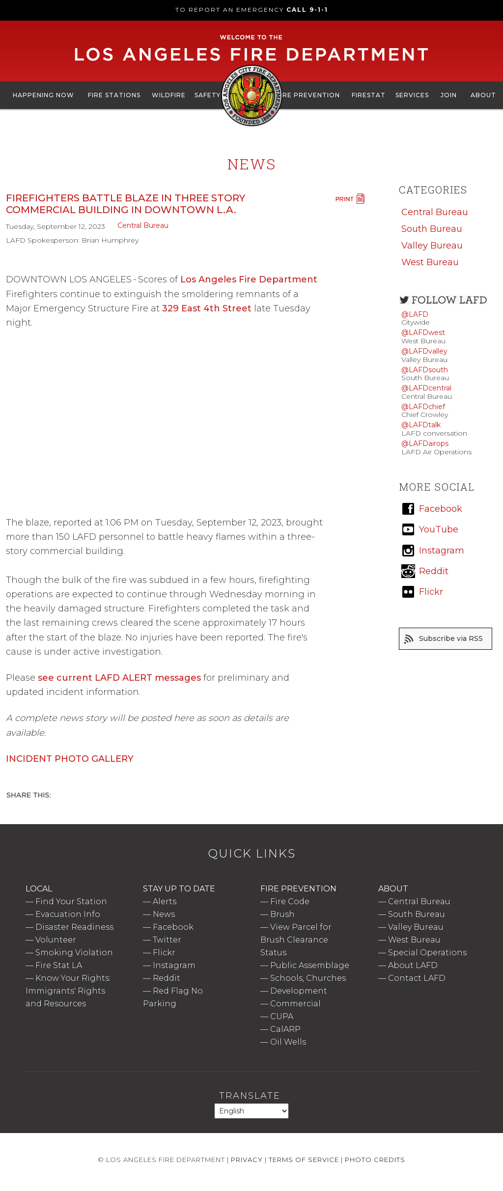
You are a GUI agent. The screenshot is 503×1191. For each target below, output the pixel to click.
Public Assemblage (309, 965)
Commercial (295, 1003)
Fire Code (289, 901)
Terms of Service (304, 1159)
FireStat (369, 95)
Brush (282, 914)
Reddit (166, 978)
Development (298, 991)
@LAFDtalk (421, 424)
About (483, 95)
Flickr (164, 952)
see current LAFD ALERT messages (119, 677)
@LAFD (414, 314)
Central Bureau (142, 225)
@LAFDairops (424, 443)
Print (349, 199)
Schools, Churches (308, 978)
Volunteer (55, 939)
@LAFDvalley (424, 351)
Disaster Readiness (74, 927)
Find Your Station (71, 901)
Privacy (247, 1159)
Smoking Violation (74, 952)
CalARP (285, 1029)
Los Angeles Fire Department (248, 279)
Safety (208, 95)
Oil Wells (288, 1042)
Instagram (174, 965)
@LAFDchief (423, 406)
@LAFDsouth (424, 369)
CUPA (281, 1016)
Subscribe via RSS (451, 638)
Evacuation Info (67, 914)
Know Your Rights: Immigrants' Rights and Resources (68, 990)
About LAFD (413, 965)
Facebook (173, 927)
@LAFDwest (423, 332)
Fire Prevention (308, 95)
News (164, 914)
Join (449, 95)
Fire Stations (114, 95)
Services (412, 95)
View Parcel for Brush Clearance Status (296, 939)
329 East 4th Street (207, 308)
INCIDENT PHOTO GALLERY (70, 758)
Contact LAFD (417, 978)
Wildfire (169, 95)
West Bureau (430, 262)
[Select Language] (251, 1111)
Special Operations (427, 952)
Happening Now (43, 95)
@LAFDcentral (426, 388)
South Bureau (431, 228)
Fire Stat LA (58, 965)
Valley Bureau (432, 245)
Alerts (164, 901)
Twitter (167, 939)
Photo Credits (375, 1159)
